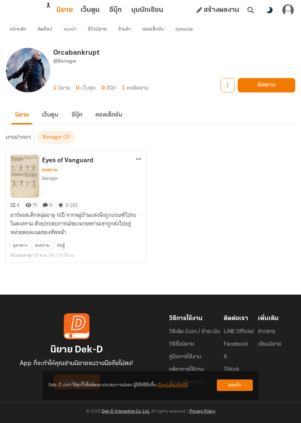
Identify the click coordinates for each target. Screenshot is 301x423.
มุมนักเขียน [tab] (116, 10)
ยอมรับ (234, 385)
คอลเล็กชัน (155, 30)
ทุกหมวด (186, 30)
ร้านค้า (126, 30)
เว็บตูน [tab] (58, 10)
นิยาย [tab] (33, 10)
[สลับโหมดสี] (269, 10)
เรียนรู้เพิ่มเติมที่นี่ (172, 385)
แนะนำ (71, 30)
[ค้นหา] (250, 10)
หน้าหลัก (20, 30)
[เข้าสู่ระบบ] (288, 10)
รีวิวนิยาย (99, 30)
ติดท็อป (47, 30)
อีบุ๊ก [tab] (84, 10)
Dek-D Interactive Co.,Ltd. (126, 411)
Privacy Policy (202, 411)
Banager (52, 143)
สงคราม (50, 175)
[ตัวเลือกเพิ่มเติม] (138, 164)
